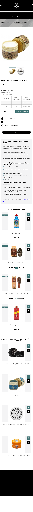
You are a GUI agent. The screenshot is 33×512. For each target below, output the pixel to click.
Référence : (4, 92)
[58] (16, 444)
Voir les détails (28, 214)
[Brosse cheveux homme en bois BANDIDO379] (16, 251)
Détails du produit (16, 136)
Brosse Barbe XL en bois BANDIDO (16, 262)
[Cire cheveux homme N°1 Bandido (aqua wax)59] (16, 413)
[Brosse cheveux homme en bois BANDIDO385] (16, 282)
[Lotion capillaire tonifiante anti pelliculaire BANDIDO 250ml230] (16, 221)
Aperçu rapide (28, 218)
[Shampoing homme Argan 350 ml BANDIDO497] (16, 313)
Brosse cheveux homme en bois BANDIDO (16, 293)
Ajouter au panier (22, 111)
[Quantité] (11, 111)
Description (16, 132)
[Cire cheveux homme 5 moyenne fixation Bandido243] (16, 383)
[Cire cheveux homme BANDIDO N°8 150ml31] (16, 352)
